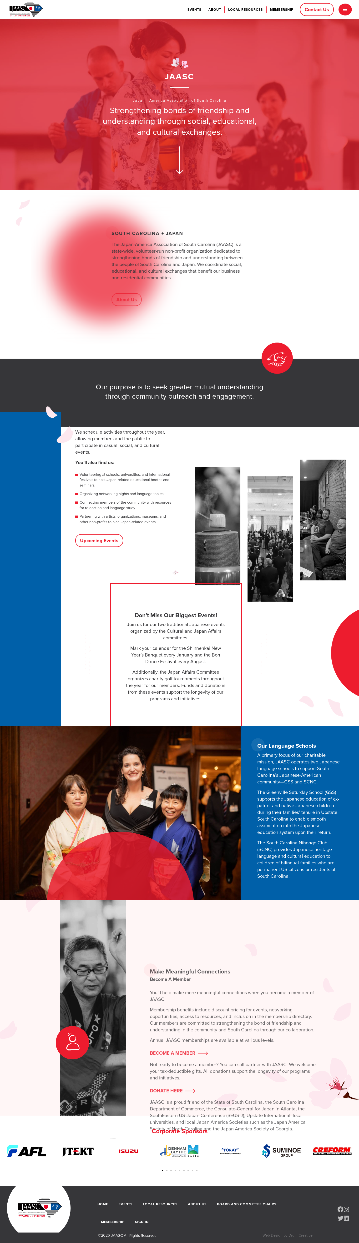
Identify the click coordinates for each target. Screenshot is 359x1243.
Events (194, 9)
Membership (281, 9)
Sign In (142, 1221)
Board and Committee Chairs (246, 1204)
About (214, 9)
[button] (162, 1170)
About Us (197, 1204)
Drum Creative (300, 1235)
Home (102, 1204)
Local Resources (245, 9)
